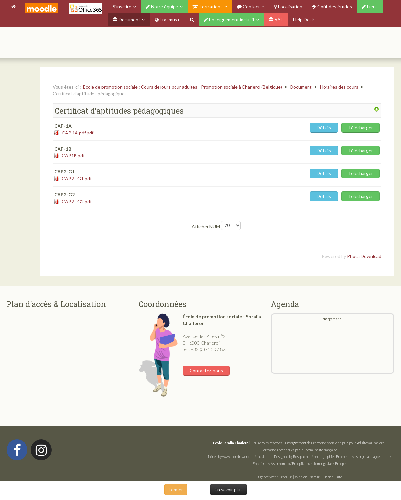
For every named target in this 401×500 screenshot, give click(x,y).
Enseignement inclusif (229, 19)
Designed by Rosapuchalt (292, 457)
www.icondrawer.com (238, 457)
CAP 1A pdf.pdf (77, 132)
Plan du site (333, 477)
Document (126, 19)
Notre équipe (162, 6)
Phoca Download (364, 256)
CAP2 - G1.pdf (77, 178)
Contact (248, 6)
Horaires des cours (339, 87)
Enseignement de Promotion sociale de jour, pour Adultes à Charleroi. (335, 443)
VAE (276, 19)
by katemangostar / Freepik (327, 463)
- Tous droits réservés (248, 443)
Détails (324, 127)
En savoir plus (228, 489)
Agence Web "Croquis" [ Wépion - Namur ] (290, 477)
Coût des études (332, 6)
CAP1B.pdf (73, 155)
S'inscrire (122, 6)
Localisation (288, 6)
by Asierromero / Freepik (285, 463)
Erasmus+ (167, 19)
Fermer (176, 489)
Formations (207, 6)
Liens (370, 6)
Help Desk (303, 19)
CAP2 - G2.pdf (77, 201)
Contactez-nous (206, 370)
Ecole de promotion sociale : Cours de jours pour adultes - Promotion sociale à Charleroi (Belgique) (182, 87)
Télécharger (360, 127)
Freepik (342, 457)
